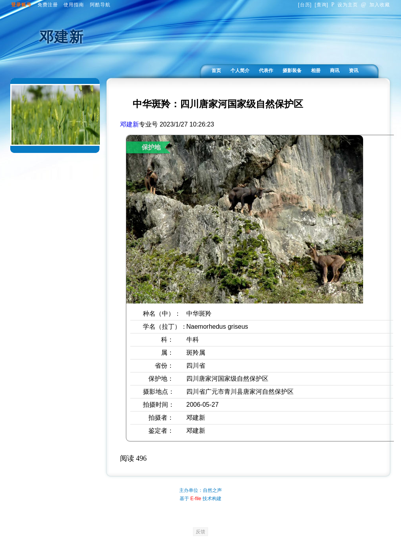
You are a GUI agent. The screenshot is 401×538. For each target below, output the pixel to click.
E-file (195, 498)
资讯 (353, 70)
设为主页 (344, 4)
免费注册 (47, 4)
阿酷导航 (100, 4)
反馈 (200, 531)
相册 (315, 70)
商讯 (334, 70)
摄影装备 (292, 70)
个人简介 (239, 70)
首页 (216, 70)
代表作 (266, 70)
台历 (305, 4)
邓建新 (129, 124)
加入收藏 (375, 4)
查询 (322, 4)
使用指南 (74, 4)
